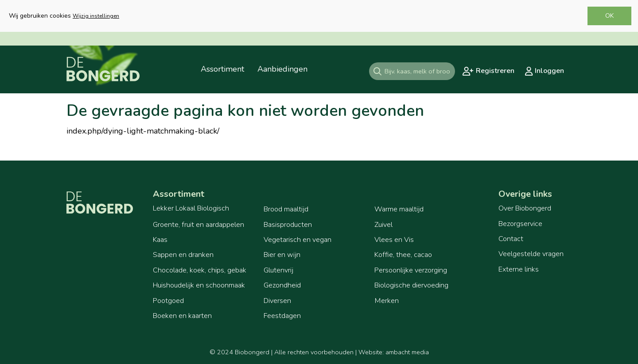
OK (609, 15)
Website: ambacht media (393, 352)
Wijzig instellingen (96, 15)
